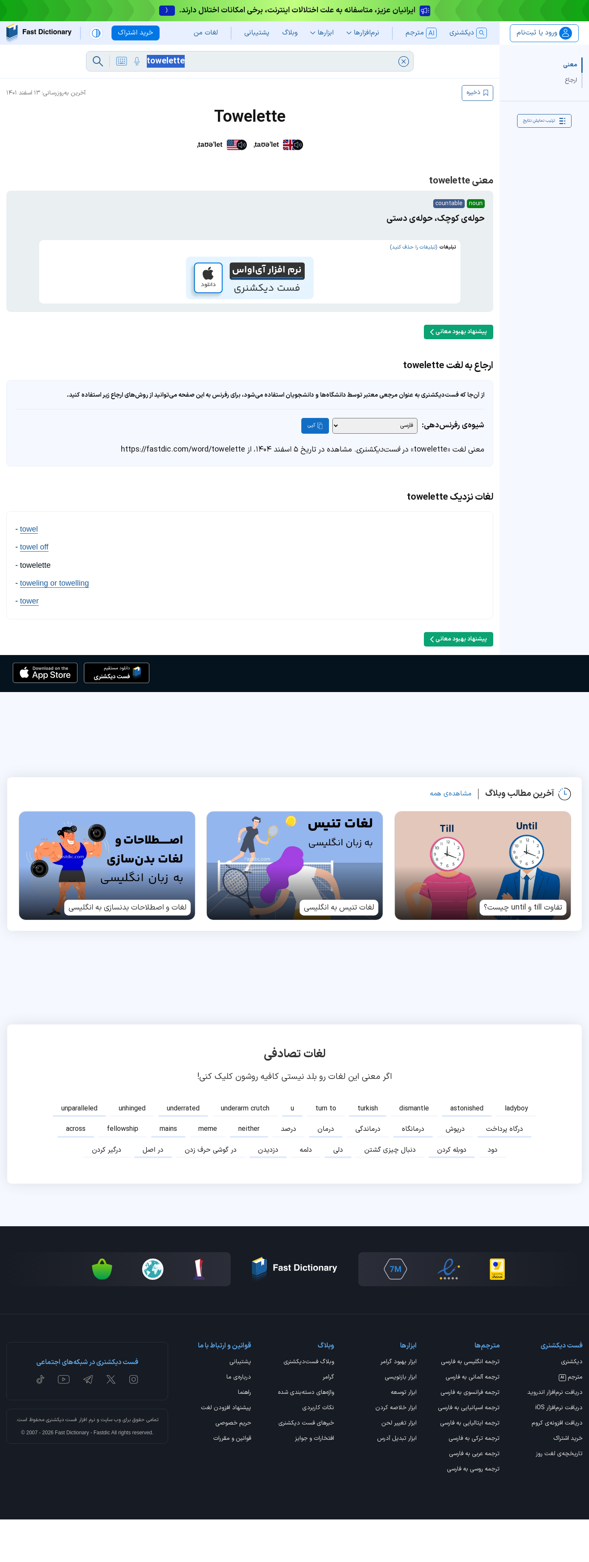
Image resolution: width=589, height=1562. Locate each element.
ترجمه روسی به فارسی (473, 1512)
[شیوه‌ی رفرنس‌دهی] (374, 468)
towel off (34, 589)
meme (207, 1172)
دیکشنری (572, 1405)
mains (168, 1172)
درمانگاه (413, 1172)
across (76, 1172)
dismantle (414, 1151)
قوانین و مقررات (232, 1481)
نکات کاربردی (318, 1451)
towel (29, 571)
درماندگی (367, 1172)
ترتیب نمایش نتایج (544, 120)
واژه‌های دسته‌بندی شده (306, 1435)
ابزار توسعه (404, 1435)
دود (493, 1192)
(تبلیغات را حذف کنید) (413, 247)
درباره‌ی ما (238, 1420)
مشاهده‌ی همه (451, 836)
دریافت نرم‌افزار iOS (559, 1451)
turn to (325, 1151)
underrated (183, 1151)
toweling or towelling (54, 625)
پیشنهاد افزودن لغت (226, 1451)
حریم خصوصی (233, 1466)
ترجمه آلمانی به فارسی (473, 1420)
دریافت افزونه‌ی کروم (557, 1466)
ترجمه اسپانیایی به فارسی (469, 1451)
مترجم (571, 1420)
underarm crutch (245, 1151)
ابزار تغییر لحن (399, 1466)
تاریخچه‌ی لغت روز (559, 1497)
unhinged (132, 1151)
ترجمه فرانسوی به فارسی (470, 1435)
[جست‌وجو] (97, 61)
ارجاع (571, 80)
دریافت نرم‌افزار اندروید (555, 1435)
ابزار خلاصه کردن (396, 1451)
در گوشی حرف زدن (211, 1192)
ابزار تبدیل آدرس (397, 1481)
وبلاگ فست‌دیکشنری (308, 1405)
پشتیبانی (240, 1405)
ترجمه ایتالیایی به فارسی (470, 1466)
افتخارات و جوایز (314, 1481)
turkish (367, 1151)
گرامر (328, 1420)
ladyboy (516, 1151)
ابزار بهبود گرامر (398, 1405)
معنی (570, 64)
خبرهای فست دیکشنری (306, 1466)
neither (249, 1172)
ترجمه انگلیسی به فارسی (470, 1405)
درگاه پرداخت (504, 1172)
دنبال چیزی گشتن (390, 1192)
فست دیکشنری (61, 1462)
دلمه (306, 1192)
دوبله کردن (451, 1192)
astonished (466, 1151)
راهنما (244, 1435)
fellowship (122, 1172)
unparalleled (79, 1151)
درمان (325, 1172)
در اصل (153, 1192)
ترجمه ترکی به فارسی (474, 1481)
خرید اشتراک (568, 1481)
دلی (338, 1192)
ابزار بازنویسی (401, 1420)
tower (29, 643)
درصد (288, 1172)
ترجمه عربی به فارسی (474, 1497)
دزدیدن (268, 1192)
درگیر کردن (106, 1192)
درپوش (455, 1172)
